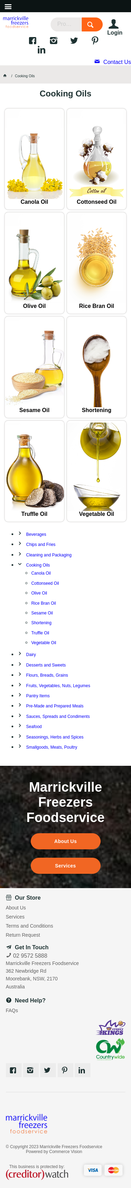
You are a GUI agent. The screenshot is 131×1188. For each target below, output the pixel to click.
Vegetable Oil (96, 514)
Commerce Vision (65, 1151)
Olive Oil (34, 306)
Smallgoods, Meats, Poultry (51, 747)
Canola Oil (34, 202)
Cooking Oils (38, 565)
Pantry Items (38, 695)
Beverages (36, 534)
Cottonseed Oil (97, 202)
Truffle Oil (34, 514)
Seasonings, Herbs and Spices (54, 737)
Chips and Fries (41, 544)
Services (65, 866)
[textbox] (66, 24)
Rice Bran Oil (96, 306)
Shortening (96, 410)
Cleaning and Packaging (49, 555)
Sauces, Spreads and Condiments (58, 716)
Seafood (34, 726)
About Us (65, 841)
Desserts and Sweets (46, 665)
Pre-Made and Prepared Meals (54, 706)
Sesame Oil (34, 410)
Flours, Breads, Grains (47, 675)
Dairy (31, 654)
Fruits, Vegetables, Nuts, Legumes (58, 685)
